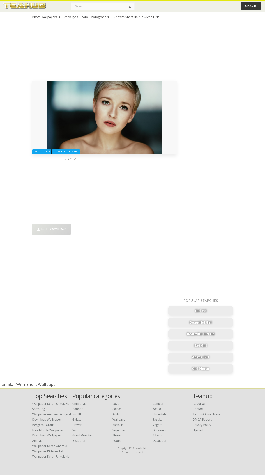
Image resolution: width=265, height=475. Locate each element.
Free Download (51, 229)
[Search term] (103, 6)
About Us (199, 404)
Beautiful (78, 441)
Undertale (159, 414)
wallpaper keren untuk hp (51, 456)
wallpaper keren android (49, 446)
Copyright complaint (66, 151)
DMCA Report (202, 419)
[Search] (130, 7)
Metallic (117, 425)
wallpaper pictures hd (47, 451)
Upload (250, 6)
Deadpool (159, 441)
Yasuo (157, 409)
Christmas (79, 404)
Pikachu (158, 435)
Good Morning (82, 435)
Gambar (158, 404)
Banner (77, 409)
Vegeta (157, 425)
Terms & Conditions (206, 414)
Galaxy (76, 419)
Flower (77, 425)
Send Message (42, 151)
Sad (74, 430)
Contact (198, 409)
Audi (115, 414)
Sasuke (157, 419)
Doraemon (160, 430)
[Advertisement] (104, 51)
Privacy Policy (202, 425)
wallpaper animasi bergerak (52, 414)
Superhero (119, 430)
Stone (116, 435)
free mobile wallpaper (47, 430)
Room (116, 441)
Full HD (77, 414)
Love (115, 404)
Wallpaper (119, 419)
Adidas (116, 409)
